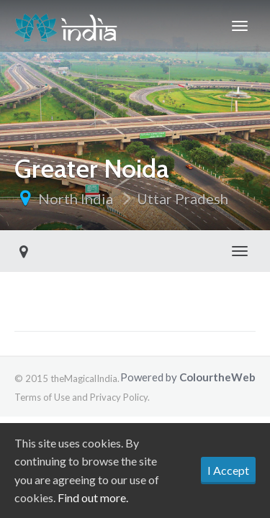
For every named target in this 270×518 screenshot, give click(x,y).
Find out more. (93, 497)
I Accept (228, 470)
